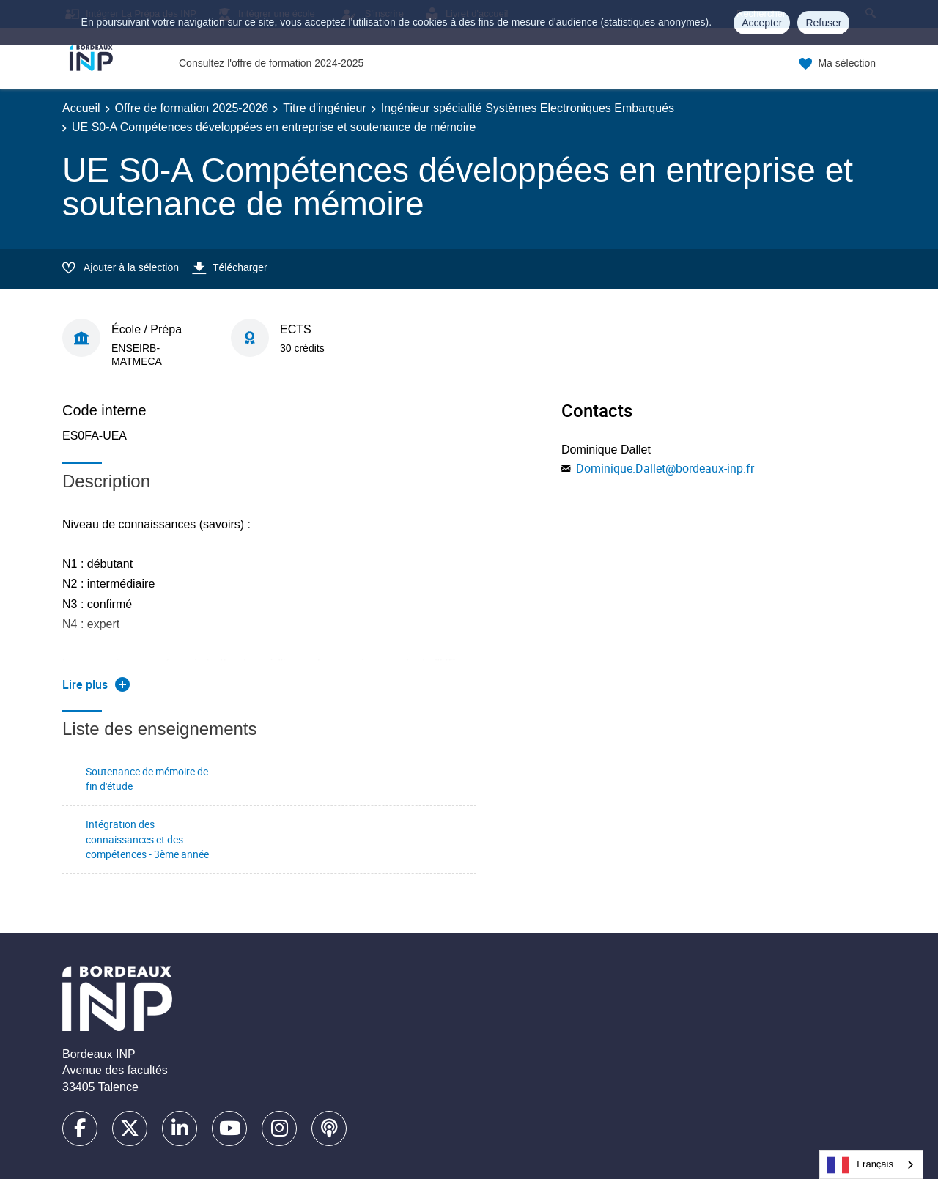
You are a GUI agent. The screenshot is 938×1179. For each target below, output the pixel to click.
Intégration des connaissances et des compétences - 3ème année (147, 839)
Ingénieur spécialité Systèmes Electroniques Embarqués (527, 108)
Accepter (762, 23)
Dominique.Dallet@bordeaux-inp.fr (665, 468)
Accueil (81, 108)
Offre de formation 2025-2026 (192, 108)
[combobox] (871, 1164)
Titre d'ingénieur (324, 108)
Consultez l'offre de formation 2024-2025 (271, 63)
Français (860, 1165)
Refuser (823, 23)
